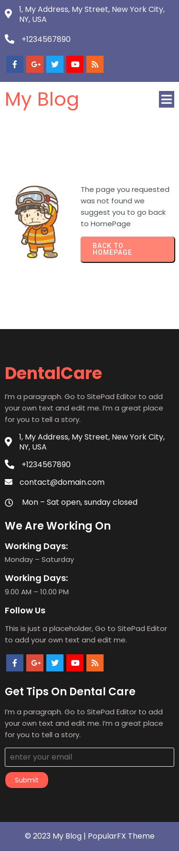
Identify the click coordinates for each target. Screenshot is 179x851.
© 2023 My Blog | (56, 836)
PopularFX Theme (121, 836)
